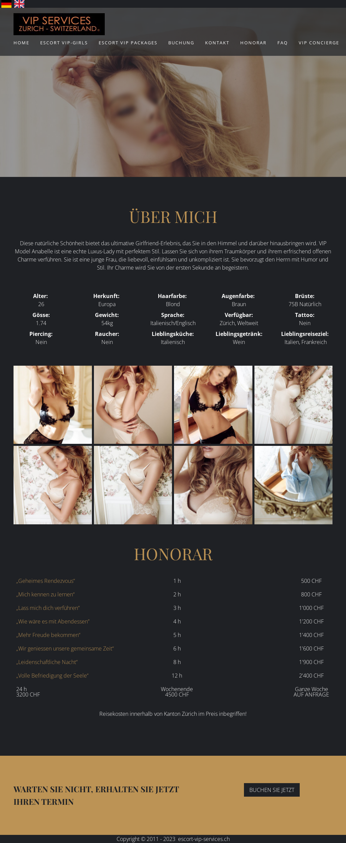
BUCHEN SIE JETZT (271, 790)
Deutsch (6, 4)
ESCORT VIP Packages (128, 43)
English (19, 4)
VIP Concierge (319, 43)
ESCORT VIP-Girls (64, 43)
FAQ (282, 43)
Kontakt (217, 43)
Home (21, 43)
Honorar (253, 43)
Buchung (181, 43)
